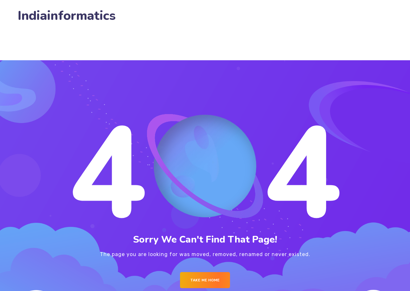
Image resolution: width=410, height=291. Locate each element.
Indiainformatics (67, 16)
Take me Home (205, 280)
